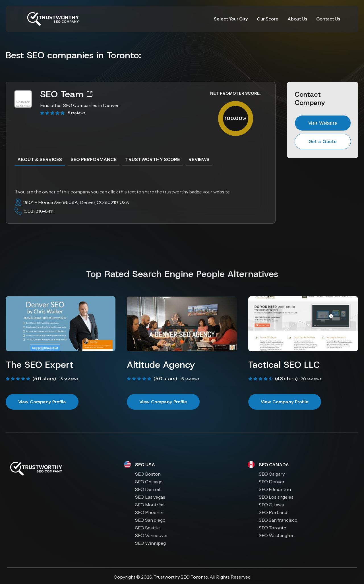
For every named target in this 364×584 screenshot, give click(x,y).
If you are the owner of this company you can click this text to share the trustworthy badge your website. (122, 192)
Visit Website (322, 123)
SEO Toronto (194, 577)
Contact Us (328, 19)
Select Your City (231, 19)
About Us (297, 19)
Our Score (267, 19)
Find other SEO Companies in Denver (79, 105)
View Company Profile (42, 402)
